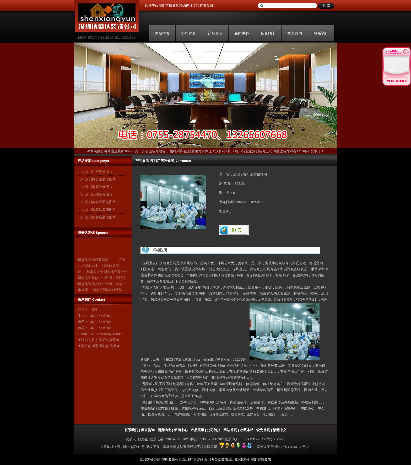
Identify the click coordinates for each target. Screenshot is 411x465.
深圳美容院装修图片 (100, 202)
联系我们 (321, 33)
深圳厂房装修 (168, 390)
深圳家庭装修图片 (98, 187)
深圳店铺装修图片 (98, 194)
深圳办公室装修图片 (100, 179)
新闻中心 (241, 33)
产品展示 (215, 33)
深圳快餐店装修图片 (100, 217)
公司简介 (188, 33)
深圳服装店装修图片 (100, 210)
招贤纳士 (268, 33)
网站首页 (162, 33)
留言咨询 (294, 33)
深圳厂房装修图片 (98, 172)
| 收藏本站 (245, 430)
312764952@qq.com (107, 334)
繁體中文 (279, 430)
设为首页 (263, 430)
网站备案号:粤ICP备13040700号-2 (283, 447)
